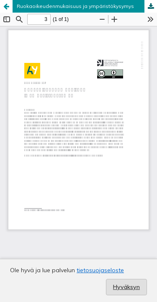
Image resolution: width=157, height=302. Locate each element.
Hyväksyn (126, 287)
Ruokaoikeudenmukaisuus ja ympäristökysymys (75, 6)
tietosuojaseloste (100, 270)
